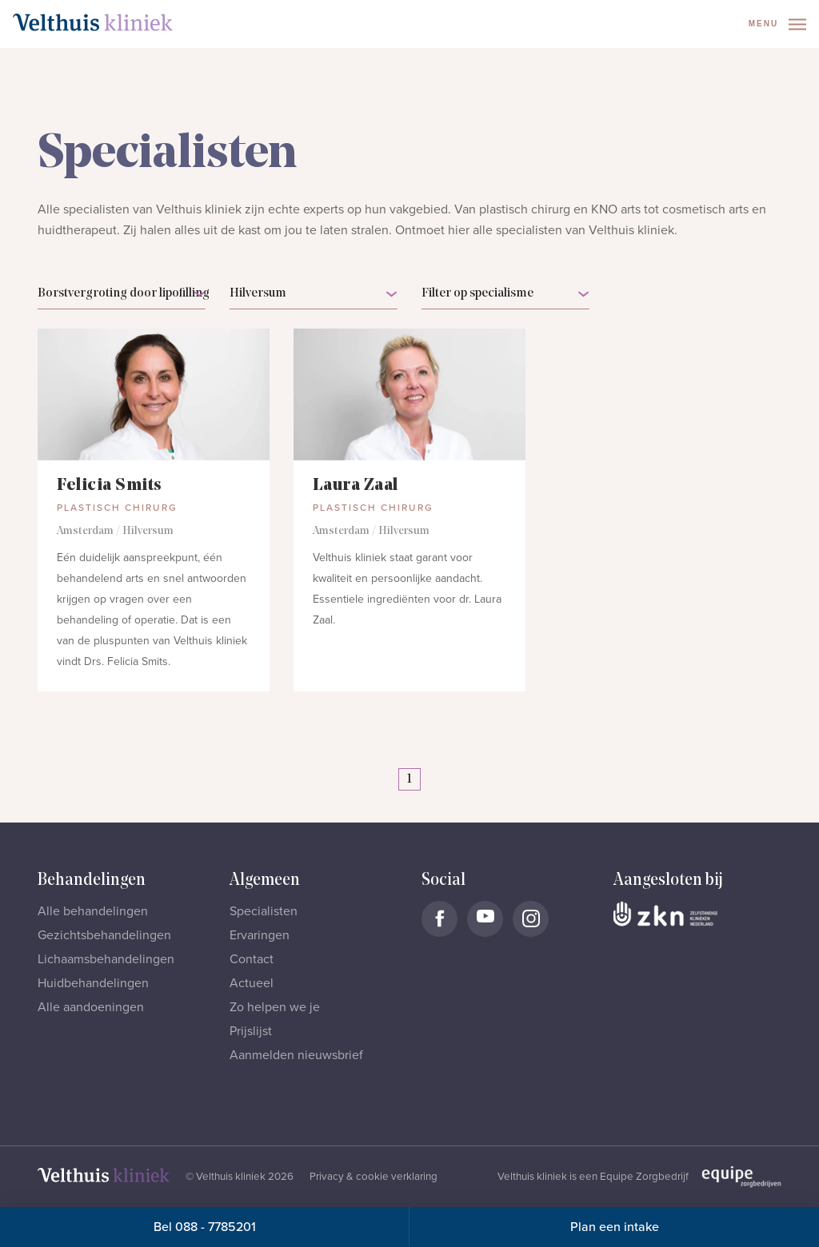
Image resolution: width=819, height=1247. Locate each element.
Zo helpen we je (275, 1007)
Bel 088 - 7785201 (205, 1227)
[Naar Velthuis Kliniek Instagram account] (531, 919)
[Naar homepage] (93, 22)
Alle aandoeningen (91, 1007)
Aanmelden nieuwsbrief (296, 1055)
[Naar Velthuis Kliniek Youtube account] (485, 919)
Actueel (252, 983)
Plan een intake (614, 1227)
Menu (777, 24)
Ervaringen (260, 935)
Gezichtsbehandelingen (104, 935)
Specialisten (264, 911)
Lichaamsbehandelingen (106, 959)
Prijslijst (251, 1031)
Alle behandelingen (93, 911)
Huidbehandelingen (93, 983)
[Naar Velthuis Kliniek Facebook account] (439, 919)
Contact (252, 959)
